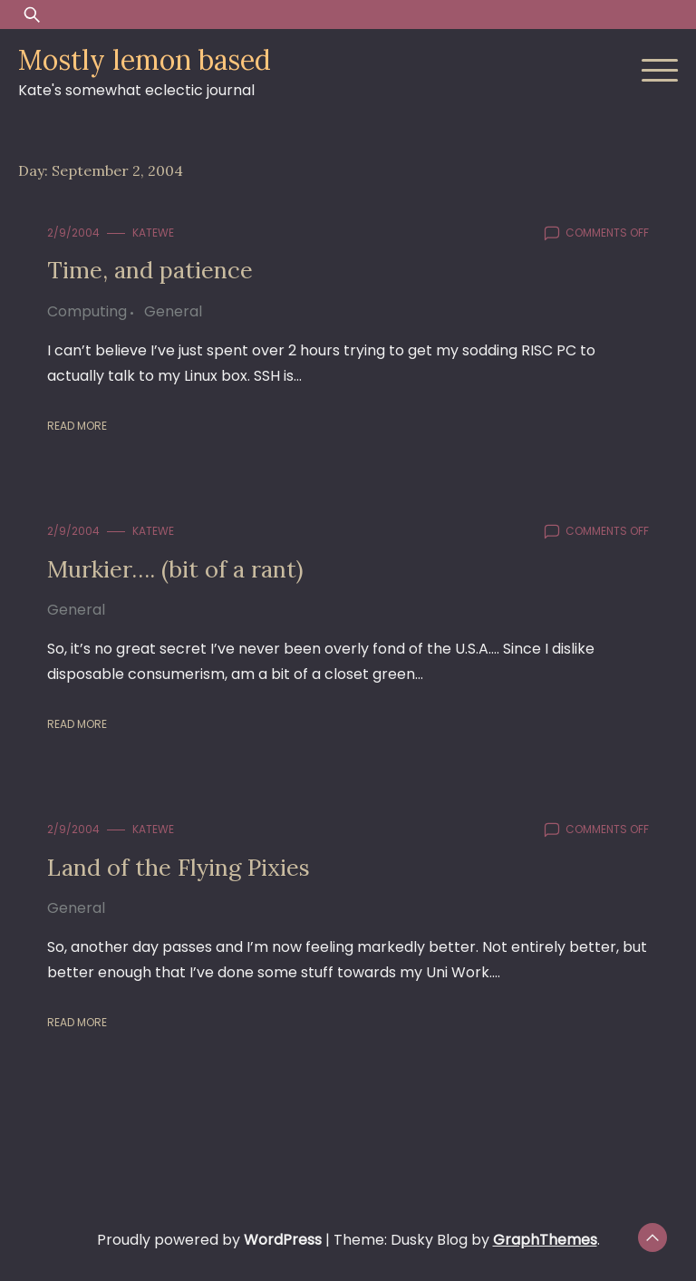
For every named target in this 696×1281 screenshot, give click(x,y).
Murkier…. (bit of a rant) (175, 569)
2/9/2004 (73, 232)
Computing (87, 311)
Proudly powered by (211, 1239)
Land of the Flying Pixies (178, 867)
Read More (77, 425)
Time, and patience (150, 270)
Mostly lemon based (144, 60)
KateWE (153, 232)
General (173, 311)
